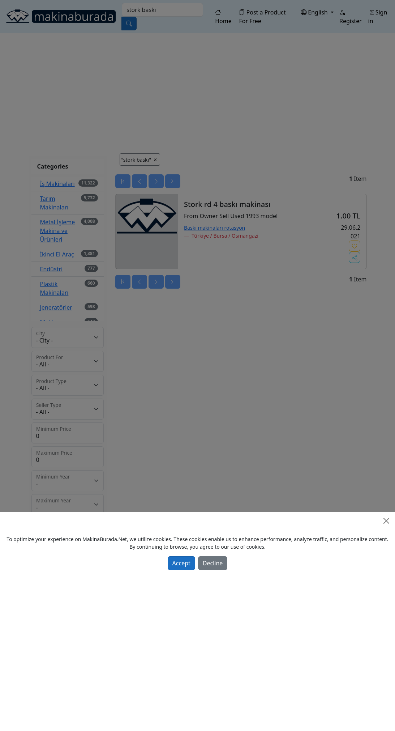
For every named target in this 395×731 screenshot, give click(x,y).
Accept (181, 563)
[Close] (386, 521)
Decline (213, 563)
